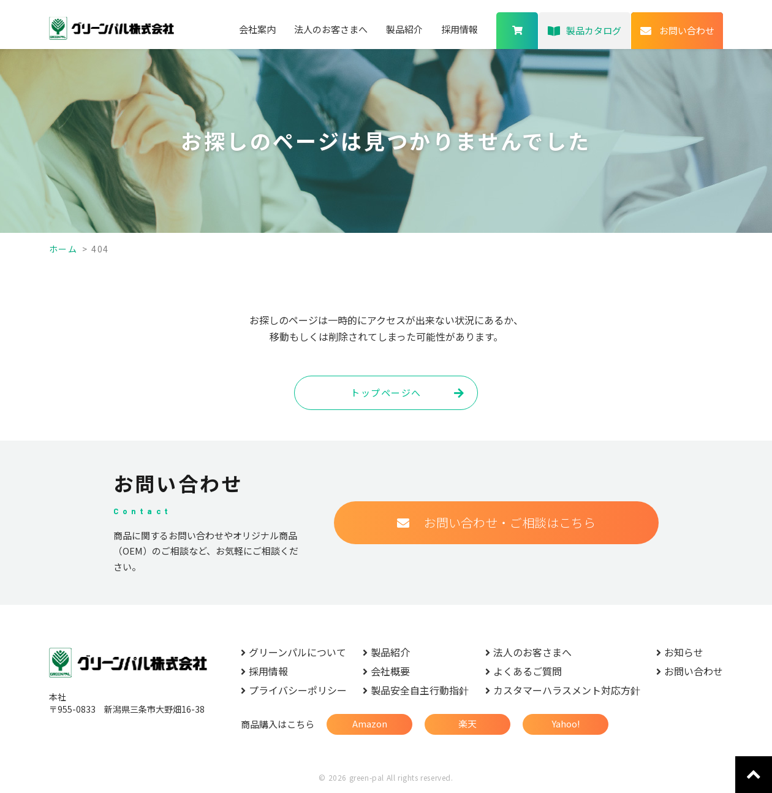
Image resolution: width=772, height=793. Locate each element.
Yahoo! (565, 723)
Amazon (369, 723)
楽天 (467, 723)
